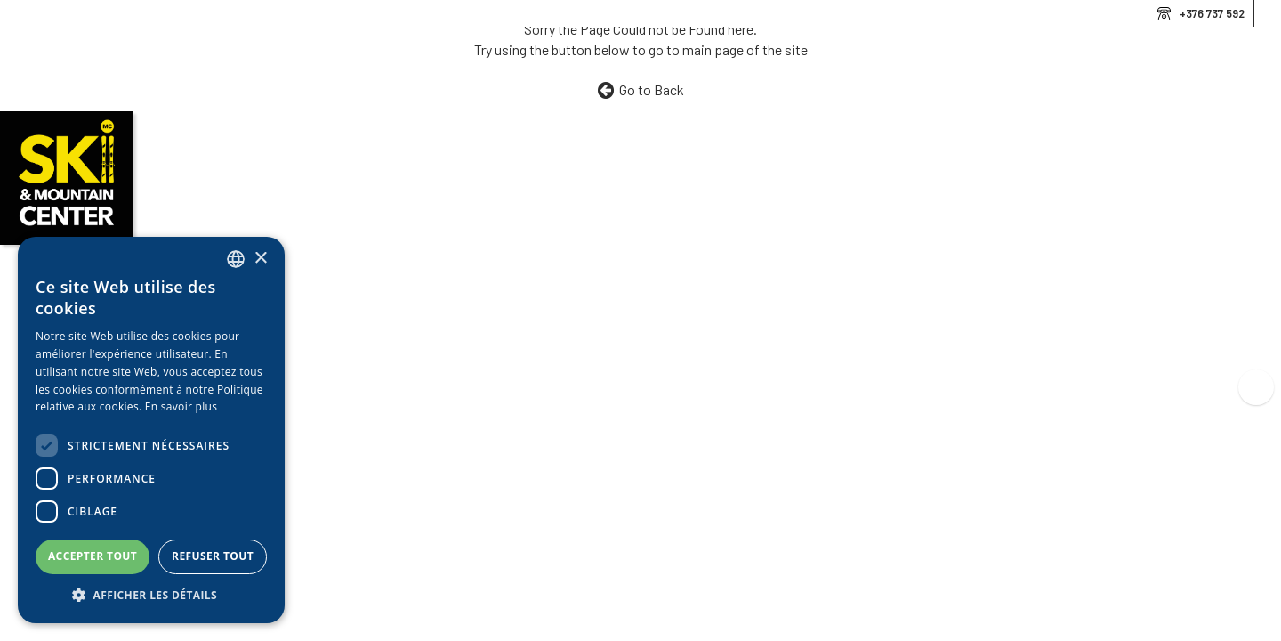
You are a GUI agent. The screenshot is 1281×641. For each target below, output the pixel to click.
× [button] (260, 258)
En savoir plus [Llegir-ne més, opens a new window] (181, 406)
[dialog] (151, 430)
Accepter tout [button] (92, 556)
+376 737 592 (1212, 13)
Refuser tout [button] (213, 556)
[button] (151, 595)
